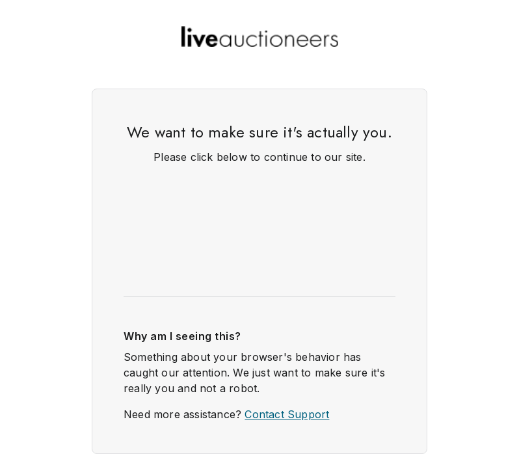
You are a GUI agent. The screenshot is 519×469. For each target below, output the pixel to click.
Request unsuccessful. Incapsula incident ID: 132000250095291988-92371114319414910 (259, 234)
